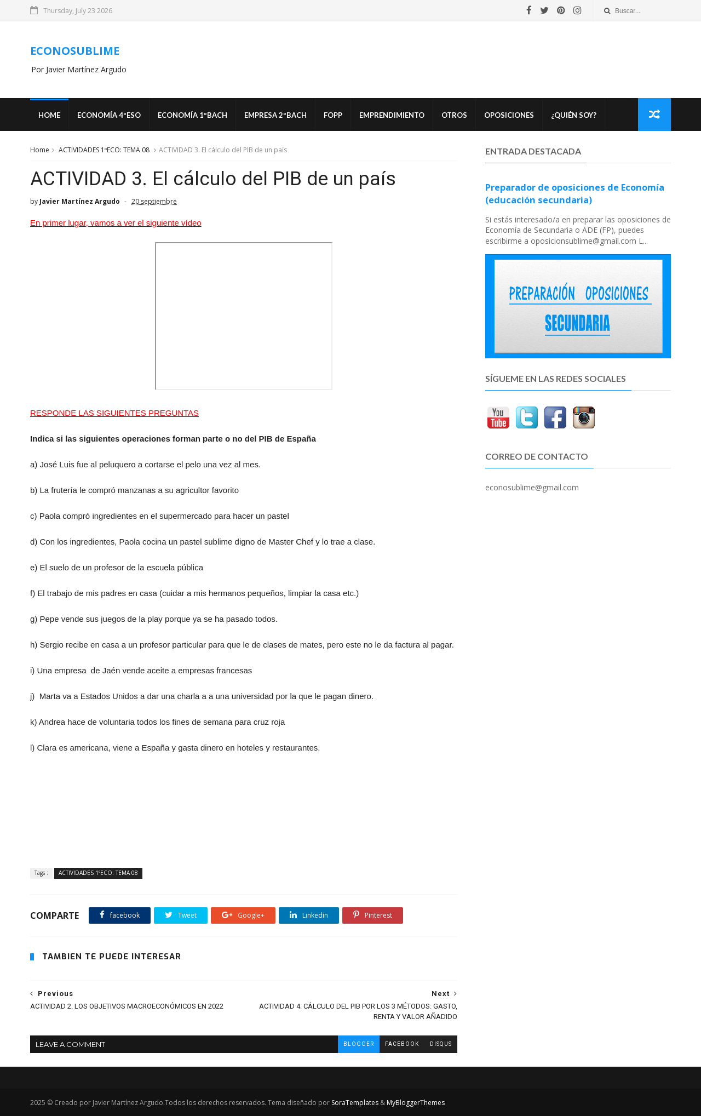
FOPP (333, 115)
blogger (358, 1044)
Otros (454, 115)
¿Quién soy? (573, 115)
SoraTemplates (354, 1102)
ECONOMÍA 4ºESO (109, 115)
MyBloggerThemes (416, 1102)
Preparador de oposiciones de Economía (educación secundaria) (574, 193)
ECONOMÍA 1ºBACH (192, 115)
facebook (402, 1044)
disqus (441, 1044)
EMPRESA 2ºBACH (275, 115)
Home (49, 115)
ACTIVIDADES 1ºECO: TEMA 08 (104, 149)
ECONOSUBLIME (74, 50)
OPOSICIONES (509, 115)
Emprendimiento (391, 115)
